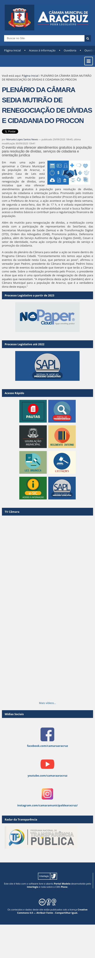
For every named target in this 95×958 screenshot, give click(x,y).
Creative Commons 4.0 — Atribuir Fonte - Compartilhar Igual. (52, 911)
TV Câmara (12, 512)
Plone (64, 886)
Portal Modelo (62, 883)
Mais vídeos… (47, 703)
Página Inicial (12, 50)
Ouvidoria (70, 50)
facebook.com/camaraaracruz (47, 746)
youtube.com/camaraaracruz (48, 775)
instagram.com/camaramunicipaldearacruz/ (47, 805)
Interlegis (32, 886)
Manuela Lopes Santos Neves (22, 139)
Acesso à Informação (42, 50)
